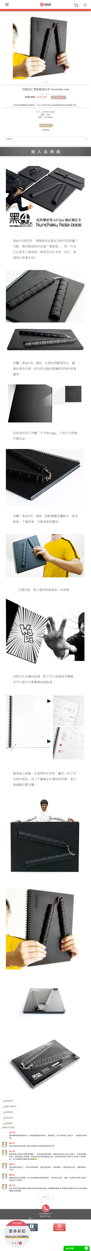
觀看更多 (45, 1197)
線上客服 (69, 1248)
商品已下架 (45, 125)
